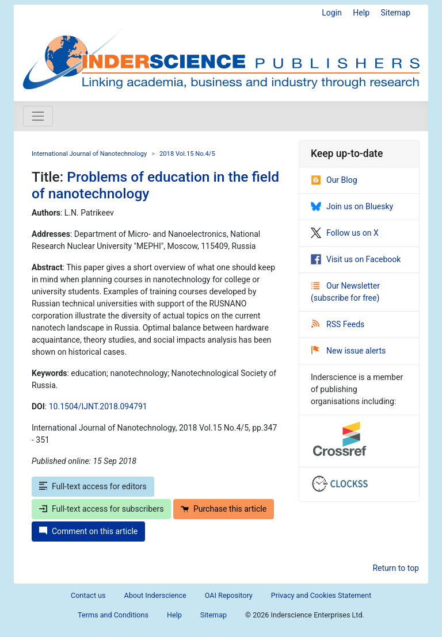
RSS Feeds (337, 324)
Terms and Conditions (113, 615)
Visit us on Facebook (356, 259)
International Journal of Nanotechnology (89, 154)
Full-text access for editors (93, 486)
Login (332, 12)
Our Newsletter (345, 285)
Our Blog (334, 180)
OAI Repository (229, 595)
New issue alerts (348, 350)
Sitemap (395, 12)
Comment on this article (88, 531)
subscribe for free (345, 297)
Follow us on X (345, 232)
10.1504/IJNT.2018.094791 (98, 406)
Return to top (395, 568)
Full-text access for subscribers (101, 508)
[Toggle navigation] (38, 116)
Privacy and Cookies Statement (321, 595)
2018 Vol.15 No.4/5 (187, 154)
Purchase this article (223, 508)
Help (361, 12)
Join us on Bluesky (352, 206)
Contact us (88, 595)
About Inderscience (155, 595)
